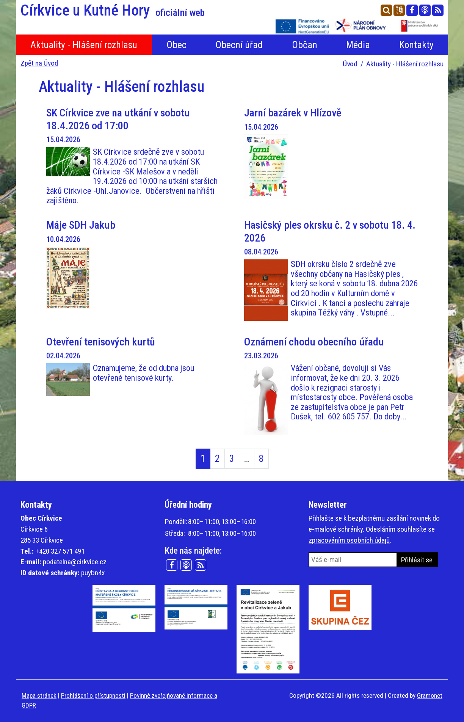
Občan (304, 44)
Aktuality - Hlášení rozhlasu (83, 44)
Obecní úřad (239, 44)
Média (358, 44)
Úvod (350, 64)
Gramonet (429, 695)
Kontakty (416, 44)
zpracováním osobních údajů (349, 540)
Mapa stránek (39, 695)
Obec (176, 44)
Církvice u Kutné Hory (112, 10)
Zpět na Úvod (39, 63)
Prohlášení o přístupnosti (93, 695)
